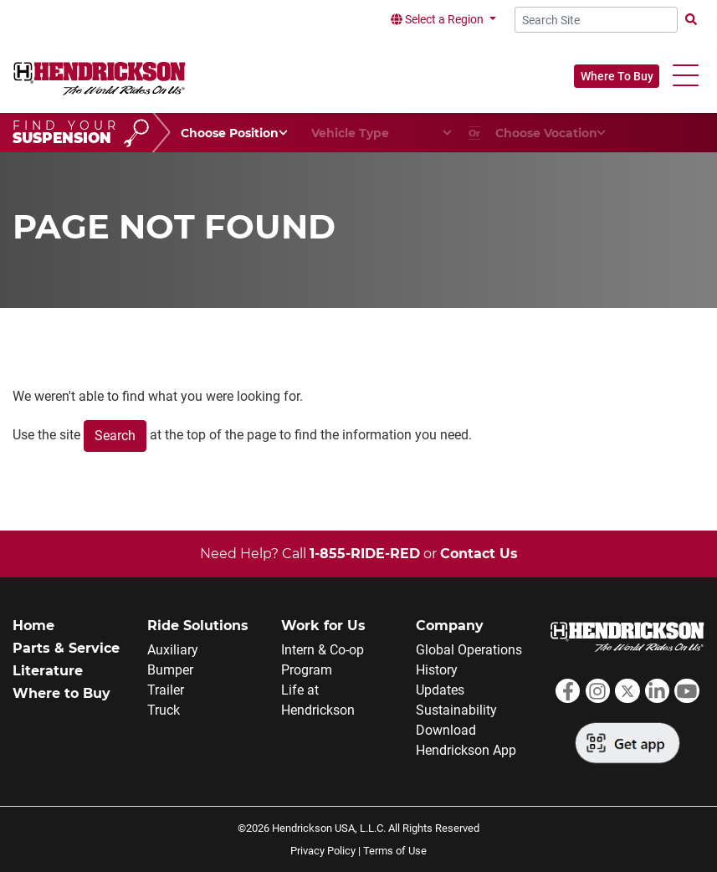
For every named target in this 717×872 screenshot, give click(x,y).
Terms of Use (395, 850)
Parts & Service (66, 648)
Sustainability (456, 710)
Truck (163, 710)
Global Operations (469, 650)
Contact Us (479, 554)
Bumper (170, 670)
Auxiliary (172, 650)
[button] (686, 76)
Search (115, 436)
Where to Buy (61, 693)
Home (33, 625)
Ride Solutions (197, 625)
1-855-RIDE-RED (365, 554)
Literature (48, 671)
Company (450, 625)
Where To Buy (617, 76)
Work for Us (323, 625)
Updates (440, 690)
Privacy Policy (323, 850)
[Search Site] (596, 20)
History (437, 670)
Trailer (165, 690)
